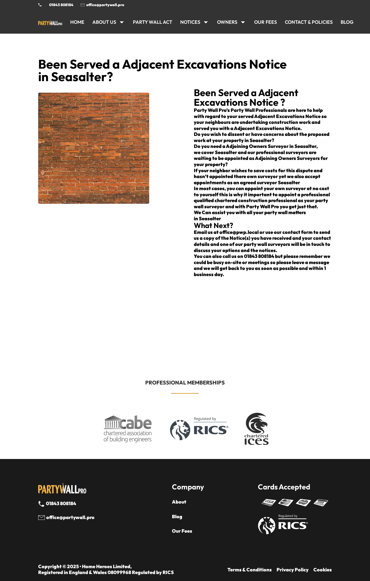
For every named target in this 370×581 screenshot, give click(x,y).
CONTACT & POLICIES (309, 22)
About (179, 502)
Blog (177, 517)
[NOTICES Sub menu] (206, 22)
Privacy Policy (293, 570)
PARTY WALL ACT (152, 22)
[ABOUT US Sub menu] (122, 22)
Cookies (322, 570)
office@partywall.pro (105, 4)
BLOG (347, 22)
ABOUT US (104, 22)
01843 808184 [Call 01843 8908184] (61, 4)
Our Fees (265, 22)
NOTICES (190, 22)
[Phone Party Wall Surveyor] (40, 5)
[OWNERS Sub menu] (243, 22)
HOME (77, 22)
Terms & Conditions (249, 570)
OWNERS (227, 22)
